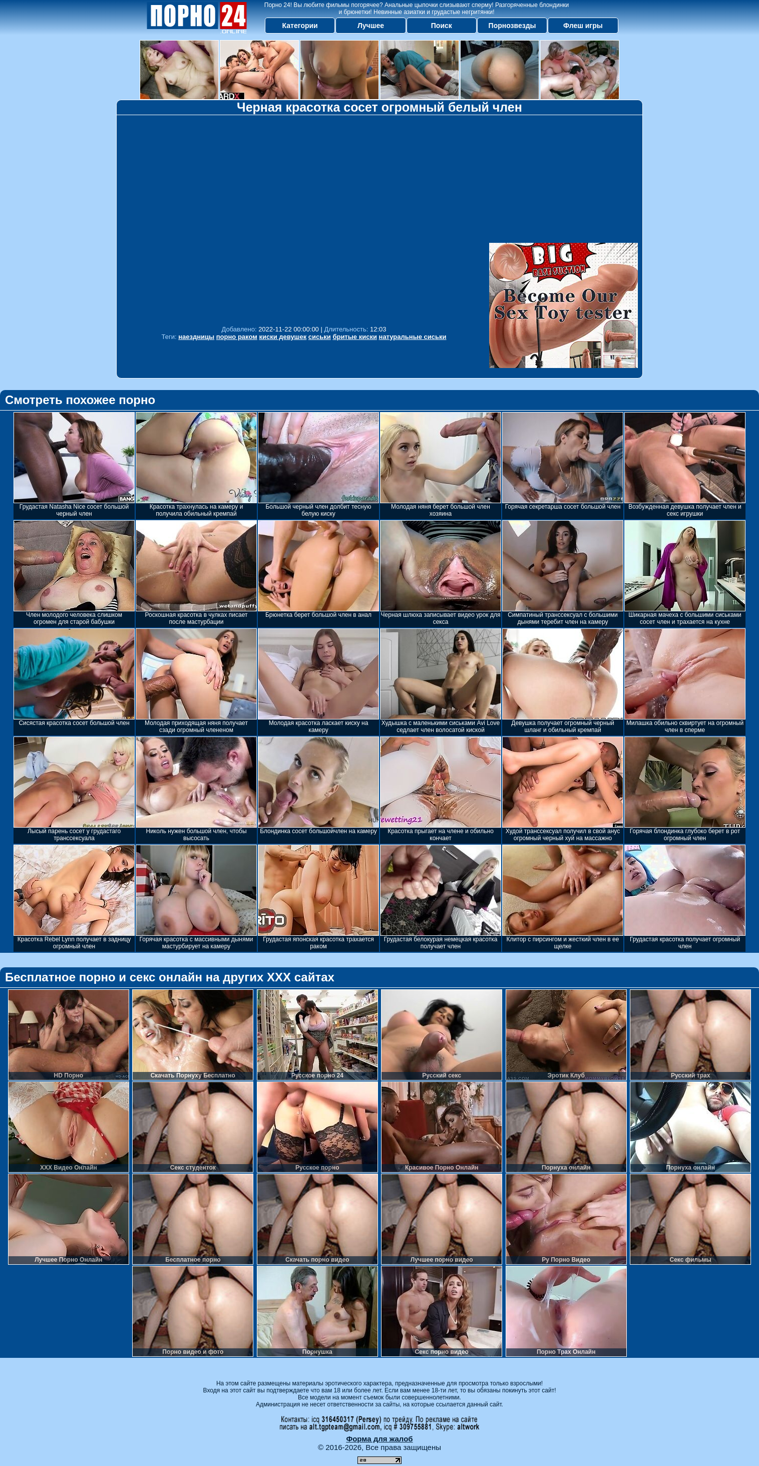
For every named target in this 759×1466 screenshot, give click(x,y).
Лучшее (370, 26)
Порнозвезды (512, 26)
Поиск (441, 26)
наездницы (196, 336)
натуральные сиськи (413, 336)
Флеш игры (583, 26)
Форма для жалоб (379, 1438)
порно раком (236, 336)
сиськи (319, 336)
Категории (300, 26)
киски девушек (282, 336)
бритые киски (354, 336)
